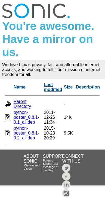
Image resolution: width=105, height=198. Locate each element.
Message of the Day (50, 168)
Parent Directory (22, 104)
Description (88, 87)
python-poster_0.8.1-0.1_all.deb (26, 117)
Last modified (53, 87)
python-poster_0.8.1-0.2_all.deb (26, 133)
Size (68, 87)
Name (20, 87)
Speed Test (50, 163)
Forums (48, 160)
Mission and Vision (32, 167)
